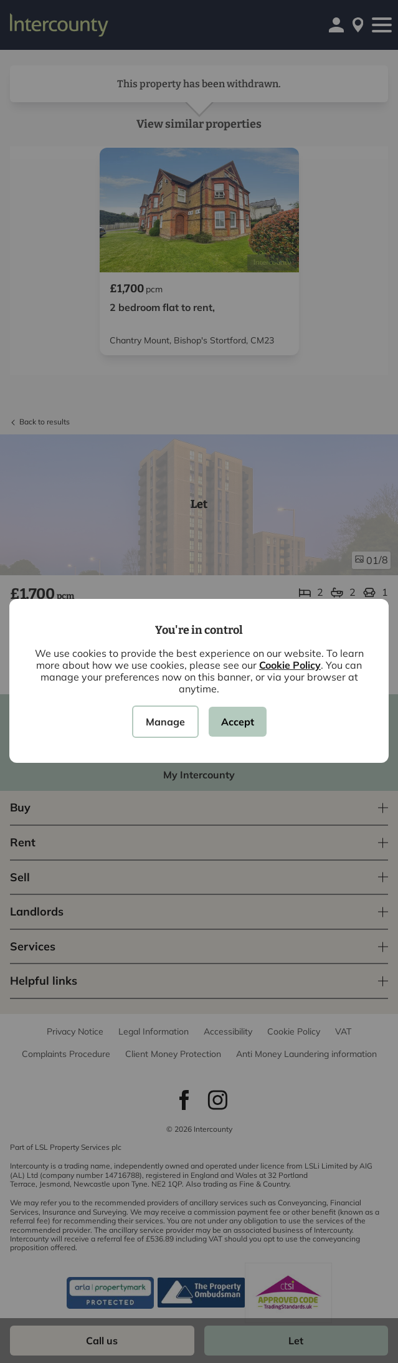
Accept (237, 721)
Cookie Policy (290, 665)
